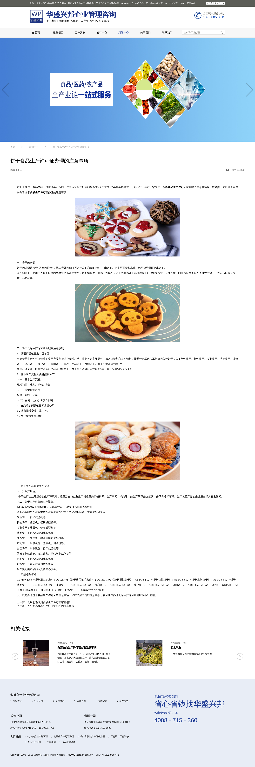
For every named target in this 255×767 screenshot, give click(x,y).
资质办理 (60, 701)
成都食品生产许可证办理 (92, 736)
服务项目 (58, 32)
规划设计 (17, 701)
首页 (35, 33)
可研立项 (38, 701)
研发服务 (123, 701)
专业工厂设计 (34, 742)
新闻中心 (123, 32)
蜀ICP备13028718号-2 (107, 755)
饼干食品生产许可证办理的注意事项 (71, 147)
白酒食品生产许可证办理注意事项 (76, 647)
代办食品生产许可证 (37, 736)
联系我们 (167, 32)
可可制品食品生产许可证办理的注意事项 (50, 605)
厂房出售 (51, 742)
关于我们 (145, 32)
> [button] (239, 656)
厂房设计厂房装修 (120, 736)
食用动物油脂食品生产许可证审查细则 (49, 602)
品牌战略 (102, 701)
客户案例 (80, 32)
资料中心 (102, 32)
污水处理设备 (68, 742)
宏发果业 (176, 647)
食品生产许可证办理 (64, 736)
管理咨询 (81, 701)
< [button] (15, 656)
